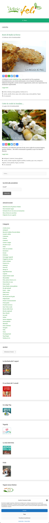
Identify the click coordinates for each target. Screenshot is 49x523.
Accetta (24, 510)
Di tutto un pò (7, 244)
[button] (47, 500)
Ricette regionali (7, 311)
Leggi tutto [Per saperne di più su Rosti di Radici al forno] (5, 87)
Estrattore (5, 251)
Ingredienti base (7, 271)
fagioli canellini (21, 160)
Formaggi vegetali (8, 257)
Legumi (5, 273)
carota (5, 94)
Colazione (5, 236)
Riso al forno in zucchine (10, 213)
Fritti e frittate (8, 92)
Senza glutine (16, 92)
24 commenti (7, 165)
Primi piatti (6, 303)
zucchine (21, 162)
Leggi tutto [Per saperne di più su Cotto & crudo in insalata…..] (5, 154)
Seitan (4, 317)
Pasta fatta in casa (8, 282)
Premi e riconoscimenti (9, 300)
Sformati (5, 323)
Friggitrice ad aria (8, 259)
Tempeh (5, 327)
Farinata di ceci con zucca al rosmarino (13, 211)
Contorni (11, 158)
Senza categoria (7, 319)
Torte (4, 332)
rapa (17, 94)
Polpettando (6, 298)
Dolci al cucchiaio (7, 249)
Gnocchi (5, 267)
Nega (24, 514)
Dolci (4, 246)
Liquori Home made (8, 276)
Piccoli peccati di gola (9, 296)
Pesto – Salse (6, 290)
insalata (28, 160)
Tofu (4, 330)
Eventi (4, 253)
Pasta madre (6, 284)
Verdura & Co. (24, 92)
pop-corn (34, 160)
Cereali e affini (7, 234)
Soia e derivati (7, 325)
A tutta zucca (6, 228)
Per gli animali (7, 288)
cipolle (9, 94)
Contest (5, 238)
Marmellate (6, 278)
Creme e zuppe (7, 242)
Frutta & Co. (6, 263)
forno (13, 94)
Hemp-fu (5, 269)
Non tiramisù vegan (8, 209)
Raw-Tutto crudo (7, 307)
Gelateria (5, 265)
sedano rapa (25, 94)
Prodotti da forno (7, 305)
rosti (20, 94)
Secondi (5, 315)
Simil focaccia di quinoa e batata (12, 206)
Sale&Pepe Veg (17, 79)
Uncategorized (7, 334)
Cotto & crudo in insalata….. (13, 104)
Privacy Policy (27, 521)
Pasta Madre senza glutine (10, 286)
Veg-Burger (6, 336)
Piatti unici (6, 294)
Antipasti (6, 158)
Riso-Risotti (6, 313)
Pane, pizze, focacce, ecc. (9, 280)
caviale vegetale (12, 160)
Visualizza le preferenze (24, 518)
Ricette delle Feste (8, 309)
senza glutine (33, 94)
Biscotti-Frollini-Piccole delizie (11, 232)
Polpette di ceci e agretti (9, 215)
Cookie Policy (21, 521)
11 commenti (7, 96)
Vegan (39, 94)
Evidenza (5, 255)
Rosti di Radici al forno (11, 35)
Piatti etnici (6, 292)
